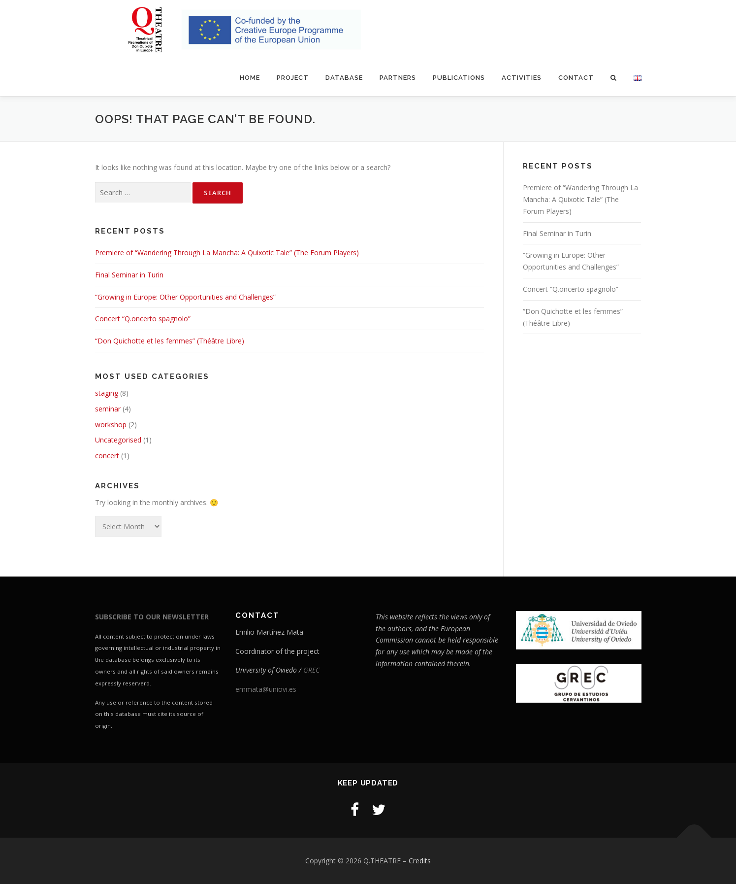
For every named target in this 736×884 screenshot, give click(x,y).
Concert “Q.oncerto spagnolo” (143, 318)
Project (293, 77)
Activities (522, 77)
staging (106, 393)
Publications (459, 77)
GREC (311, 670)
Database (344, 77)
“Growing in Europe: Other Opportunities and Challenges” (185, 297)
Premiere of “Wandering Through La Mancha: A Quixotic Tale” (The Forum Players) (227, 252)
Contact (576, 77)
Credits (420, 860)
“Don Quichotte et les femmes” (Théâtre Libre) (169, 340)
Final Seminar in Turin (129, 274)
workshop (111, 424)
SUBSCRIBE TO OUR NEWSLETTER (152, 616)
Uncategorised (118, 439)
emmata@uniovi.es (265, 689)
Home (250, 77)
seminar (108, 408)
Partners (398, 77)
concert (107, 455)
